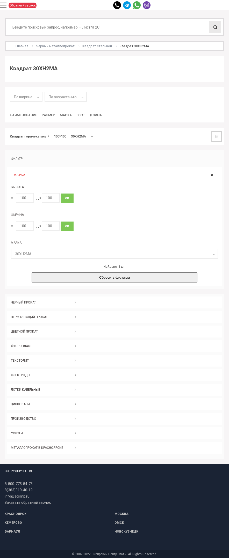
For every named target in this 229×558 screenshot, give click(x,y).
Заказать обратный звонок (28, 502)
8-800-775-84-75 (19, 484)
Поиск (215, 27)
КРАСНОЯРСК (15, 514)
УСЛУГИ (17, 433)
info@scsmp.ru (17, 496)
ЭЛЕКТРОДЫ (20, 375)
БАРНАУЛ (12, 531)
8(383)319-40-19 (19, 490)
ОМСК (119, 523)
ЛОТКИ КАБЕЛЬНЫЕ (25, 389)
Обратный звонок (22, 5)
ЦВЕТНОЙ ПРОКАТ (24, 331)
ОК (67, 198)
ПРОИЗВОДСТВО (23, 419)
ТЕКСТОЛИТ (20, 360)
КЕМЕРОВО (13, 523)
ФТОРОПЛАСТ (21, 346)
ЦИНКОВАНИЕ (21, 404)
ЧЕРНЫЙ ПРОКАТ (23, 302)
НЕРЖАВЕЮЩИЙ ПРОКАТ (29, 317)
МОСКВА (121, 514)
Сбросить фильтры (114, 277)
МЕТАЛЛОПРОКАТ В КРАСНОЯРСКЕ (37, 448)
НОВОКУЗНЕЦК (126, 531)
